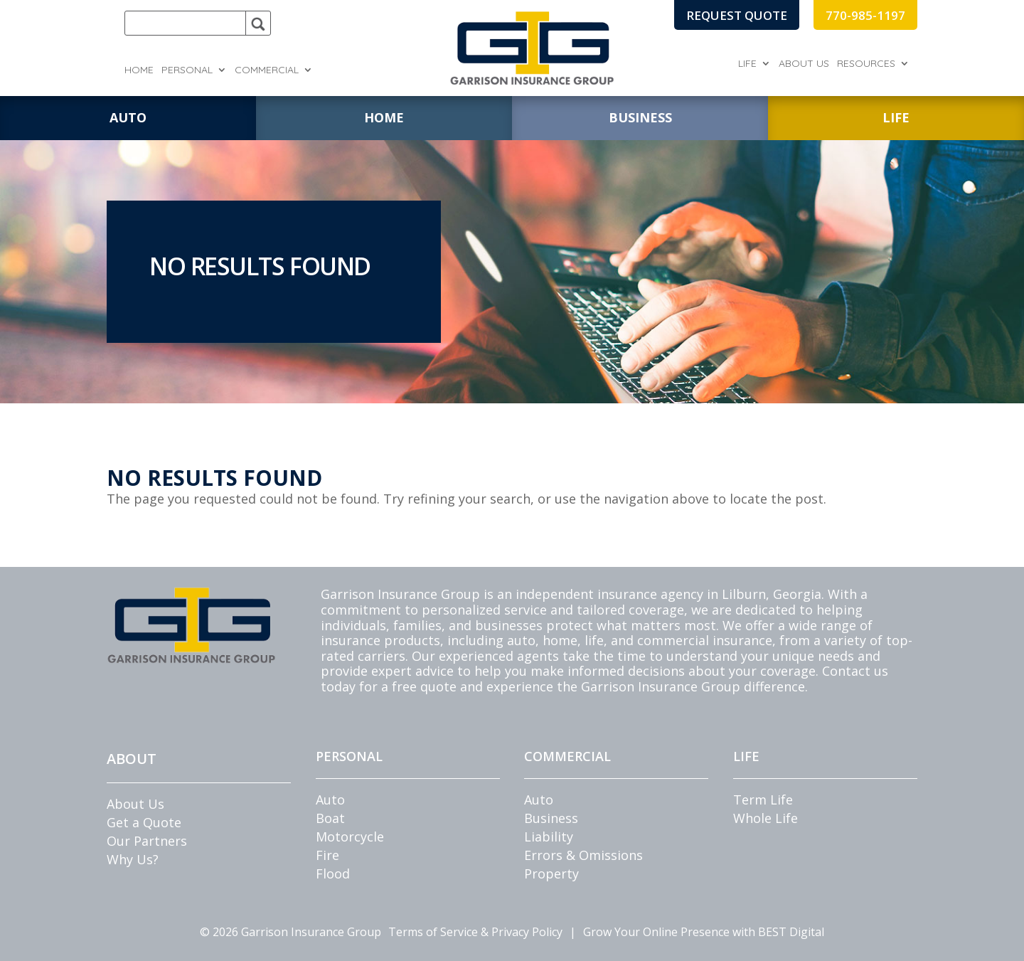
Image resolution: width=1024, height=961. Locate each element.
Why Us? (133, 859)
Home (139, 70)
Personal (187, 70)
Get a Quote (144, 822)
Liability (548, 836)
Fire (327, 855)
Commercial (267, 70)
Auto (330, 799)
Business (551, 818)
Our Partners (147, 840)
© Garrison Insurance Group (290, 932)
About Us (804, 64)
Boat (330, 818)
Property (551, 873)
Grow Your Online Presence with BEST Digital (703, 932)
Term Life (763, 799)
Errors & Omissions (583, 855)
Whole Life (765, 818)
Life (747, 64)
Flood (333, 873)
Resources (866, 64)
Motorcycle (350, 836)
